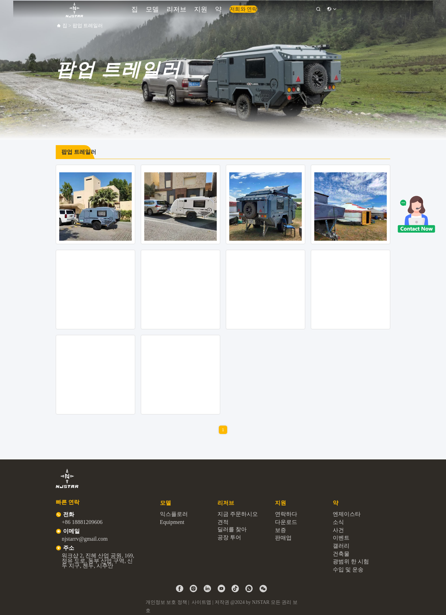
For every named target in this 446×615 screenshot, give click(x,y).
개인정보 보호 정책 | (168, 602)
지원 (206, 8)
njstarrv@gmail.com (85, 539)
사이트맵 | (202, 602)
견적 (223, 522)
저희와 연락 (238, 8)
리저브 (188, 8)
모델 (170, 8)
